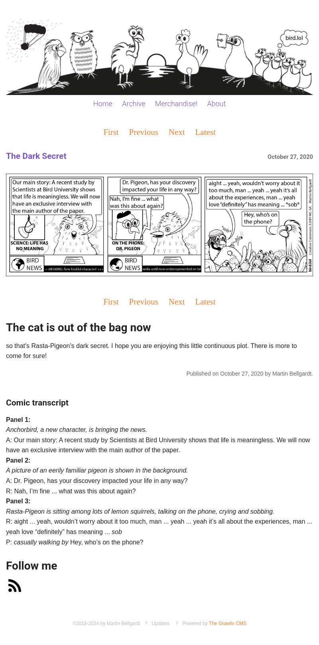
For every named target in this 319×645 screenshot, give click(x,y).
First (111, 132)
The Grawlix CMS (227, 623)
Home (102, 103)
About (216, 103)
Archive (133, 103)
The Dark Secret (36, 156)
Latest (205, 132)
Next (177, 132)
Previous (144, 132)
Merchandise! (176, 103)
